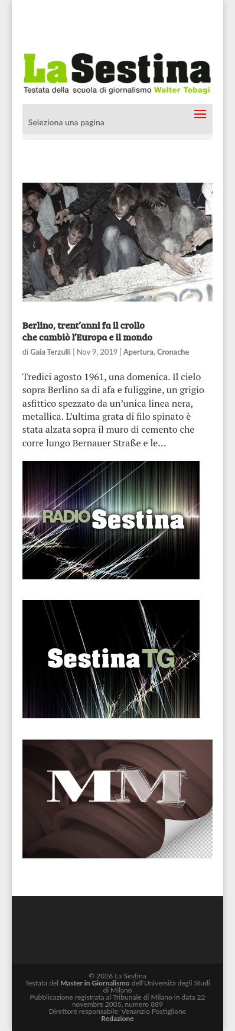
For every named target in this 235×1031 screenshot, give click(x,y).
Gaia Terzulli (50, 351)
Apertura (138, 351)
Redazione (117, 1018)
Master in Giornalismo (94, 982)
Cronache (173, 351)
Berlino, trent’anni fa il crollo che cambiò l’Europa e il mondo (87, 330)
